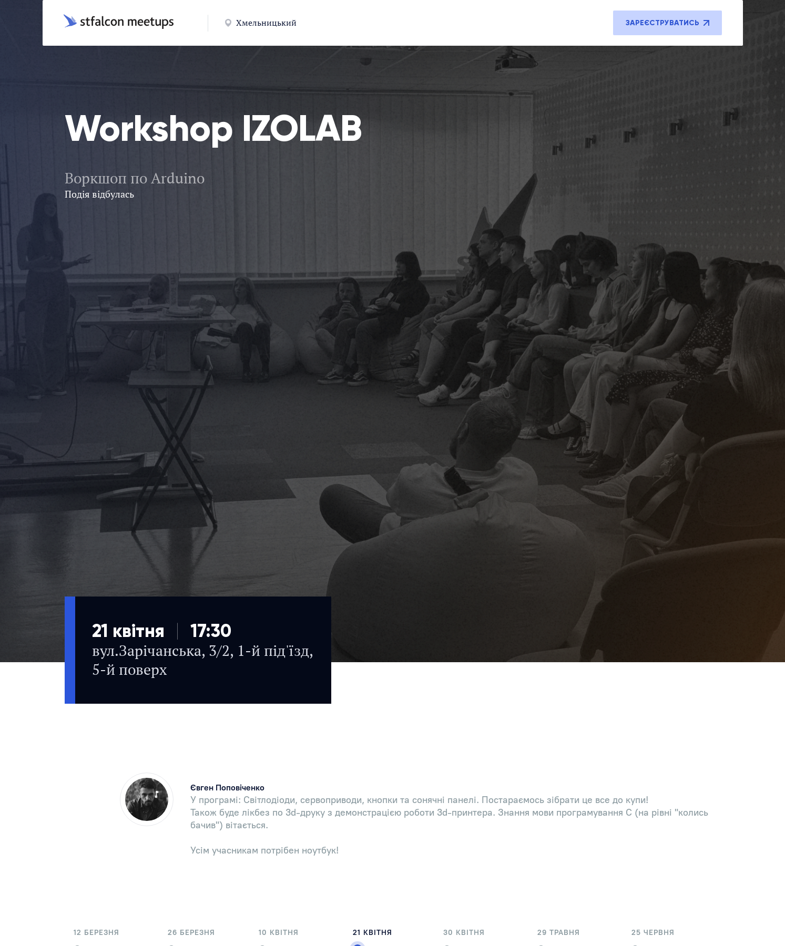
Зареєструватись (667, 22)
